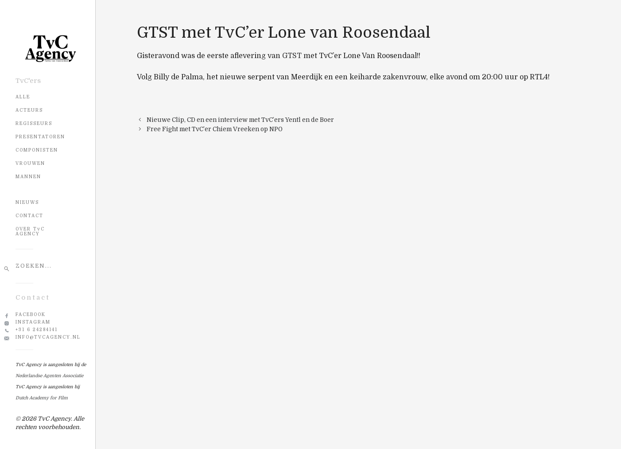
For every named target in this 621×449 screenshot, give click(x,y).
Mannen (28, 176)
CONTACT (29, 215)
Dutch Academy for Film (42, 397)
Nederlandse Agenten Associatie (49, 375)
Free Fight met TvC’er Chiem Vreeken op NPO (215, 129)
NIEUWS (27, 202)
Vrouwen (30, 163)
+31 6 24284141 (37, 329)
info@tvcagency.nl (48, 337)
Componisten (37, 150)
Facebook (31, 314)
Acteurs (29, 110)
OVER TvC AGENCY (30, 231)
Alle (23, 96)
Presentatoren (40, 136)
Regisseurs (34, 123)
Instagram (33, 322)
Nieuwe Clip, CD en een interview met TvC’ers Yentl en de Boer (240, 120)
